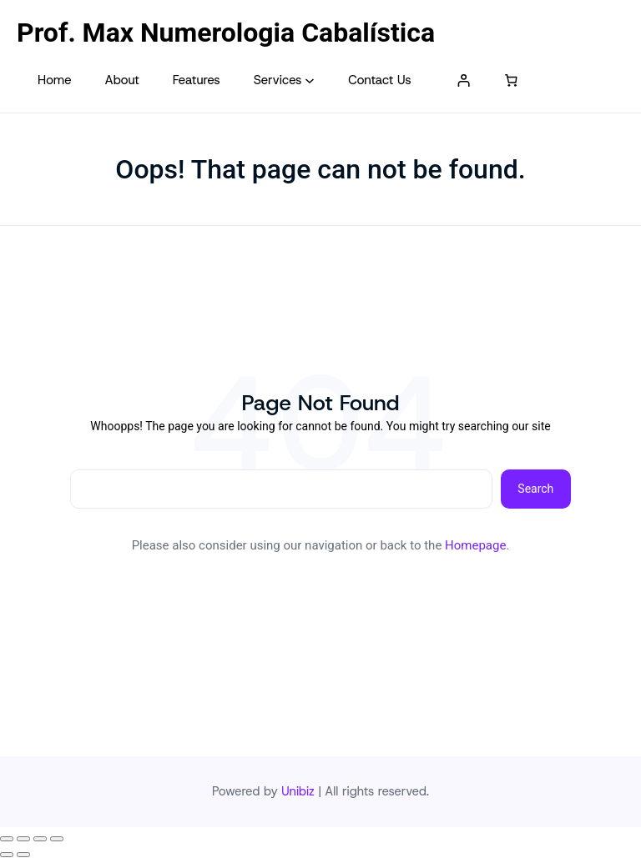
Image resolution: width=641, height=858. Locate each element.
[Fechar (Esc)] (56, 838)
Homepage (475, 545)
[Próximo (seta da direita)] (23, 854)
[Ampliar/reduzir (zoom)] (6, 838)
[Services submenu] (310, 80)
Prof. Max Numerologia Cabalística (226, 32)
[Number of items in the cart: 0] (511, 81)
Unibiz (298, 791)
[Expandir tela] (23, 838)
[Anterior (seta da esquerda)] (6, 854)
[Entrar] (464, 81)
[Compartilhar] (40, 838)
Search (535, 488)
